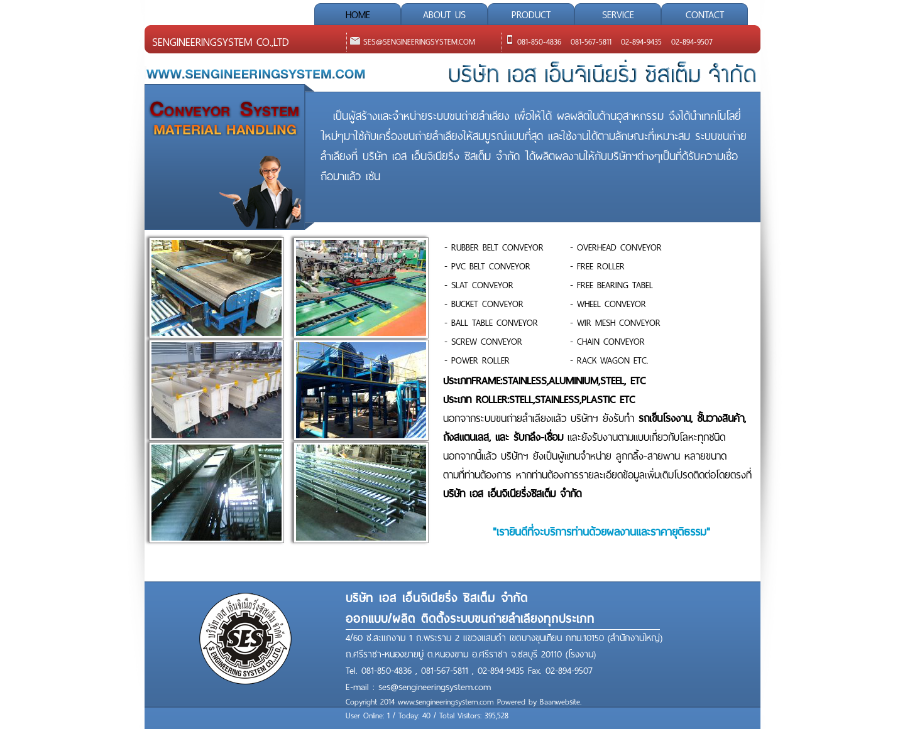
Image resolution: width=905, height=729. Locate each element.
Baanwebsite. (560, 702)
